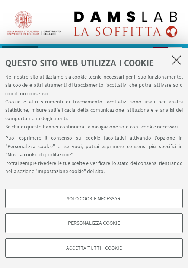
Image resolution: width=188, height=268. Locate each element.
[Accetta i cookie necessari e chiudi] (176, 60)
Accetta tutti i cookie (94, 248)
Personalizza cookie (94, 223)
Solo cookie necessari (94, 198)
